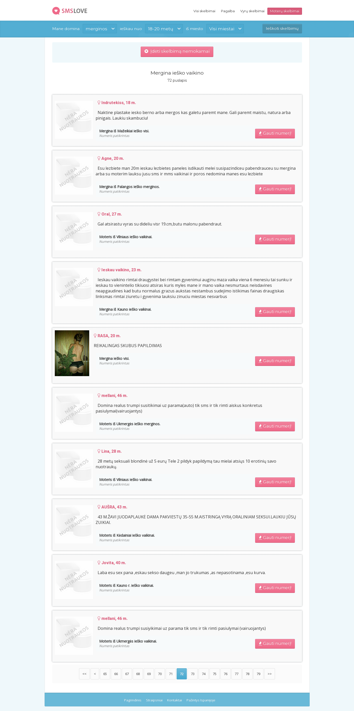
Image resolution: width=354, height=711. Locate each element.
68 (138, 674)
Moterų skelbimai (284, 11)
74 (203, 674)
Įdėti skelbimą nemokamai (177, 51)
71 (171, 674)
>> (270, 674)
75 (214, 674)
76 (225, 674)
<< (84, 674)
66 (116, 674)
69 (149, 674)
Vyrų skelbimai (252, 11)
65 (105, 674)
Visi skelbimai (204, 11)
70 (160, 674)
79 (258, 674)
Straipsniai (154, 700)
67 (127, 674)
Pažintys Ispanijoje (201, 700)
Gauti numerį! (275, 133)
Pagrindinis (132, 700)
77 (236, 674)
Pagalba (228, 11)
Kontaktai (174, 700)
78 (247, 674)
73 (192, 674)
